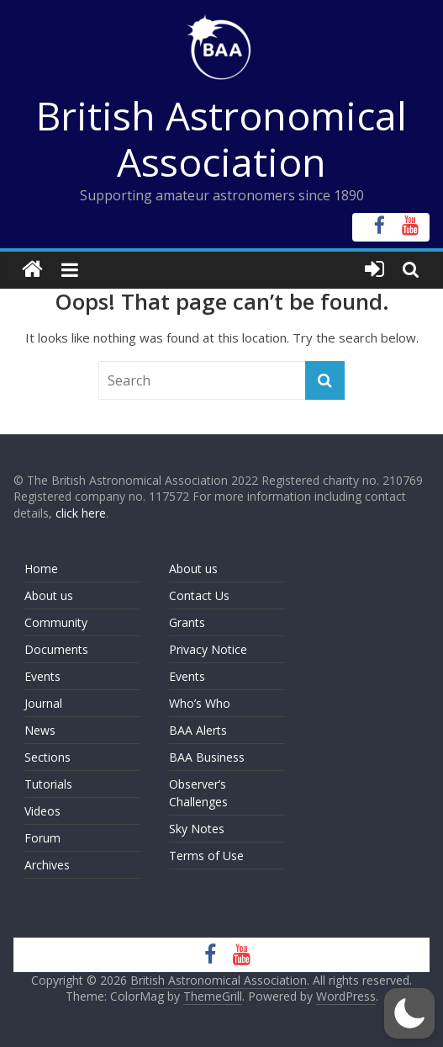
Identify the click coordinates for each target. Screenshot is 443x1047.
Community (55, 622)
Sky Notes (196, 829)
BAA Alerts (198, 730)
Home (41, 569)
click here (80, 513)
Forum (42, 838)
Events (42, 676)
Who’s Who (199, 703)
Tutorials (48, 784)
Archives (47, 865)
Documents (56, 649)
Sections (47, 757)
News (39, 730)
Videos (42, 811)
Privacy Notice (208, 649)
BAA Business (207, 757)
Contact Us (199, 595)
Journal (43, 703)
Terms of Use (206, 856)
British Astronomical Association (221, 138)
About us (48, 595)
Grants (187, 622)
